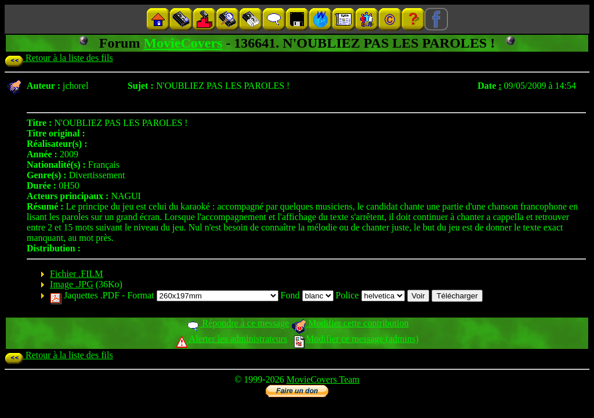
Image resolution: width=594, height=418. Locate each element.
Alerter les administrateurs (232, 339)
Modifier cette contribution (349, 323)
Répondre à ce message (237, 323)
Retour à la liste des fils (59, 58)
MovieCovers (182, 43)
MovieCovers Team (323, 379)
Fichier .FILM (76, 274)
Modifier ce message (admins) (356, 339)
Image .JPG (71, 284)
